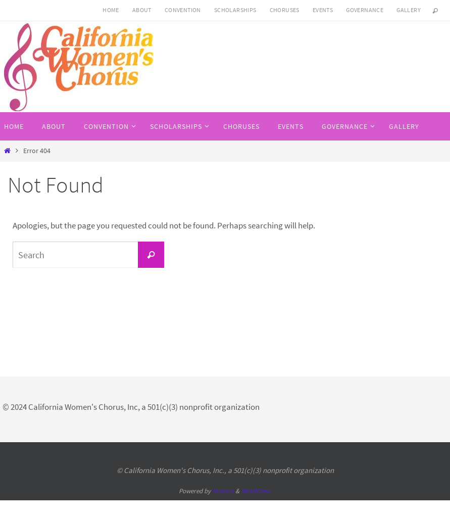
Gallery (408, 10)
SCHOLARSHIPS (235, 10)
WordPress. (256, 491)
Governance (364, 10)
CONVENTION (183, 10)
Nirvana (223, 491)
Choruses (284, 10)
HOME (111, 10)
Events (323, 10)
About (142, 10)
